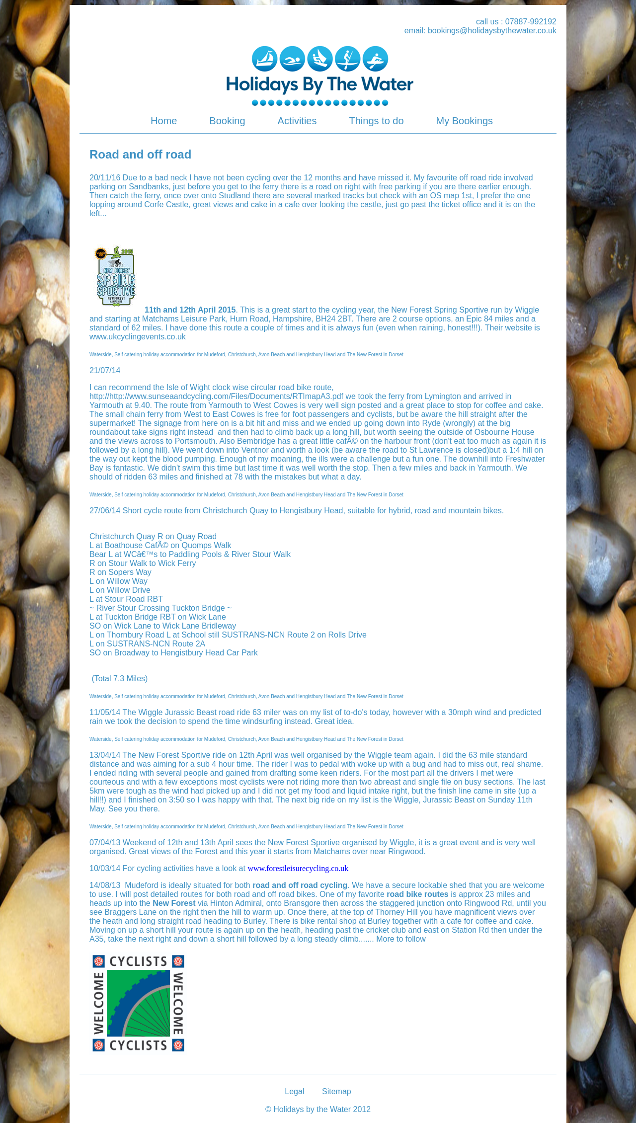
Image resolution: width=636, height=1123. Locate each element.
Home (164, 120)
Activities (297, 120)
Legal (294, 1091)
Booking (227, 120)
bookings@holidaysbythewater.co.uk (492, 30)
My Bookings (464, 120)
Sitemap (336, 1091)
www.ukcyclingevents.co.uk (137, 336)
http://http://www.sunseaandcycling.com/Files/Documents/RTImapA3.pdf (216, 396)
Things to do (376, 120)
